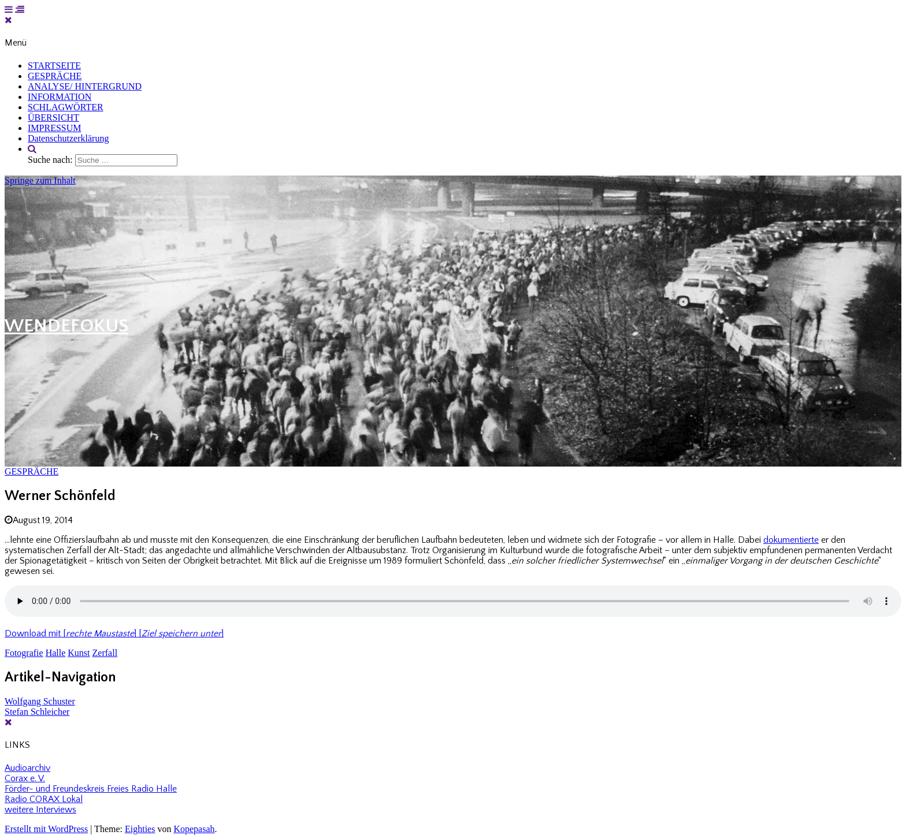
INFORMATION (59, 97)
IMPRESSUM (54, 128)
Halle (56, 653)
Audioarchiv (27, 768)
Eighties (140, 829)
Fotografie (24, 653)
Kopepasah (193, 829)
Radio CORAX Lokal (44, 799)
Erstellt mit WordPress (46, 829)
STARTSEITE (54, 65)
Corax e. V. (25, 778)
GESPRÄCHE (54, 76)
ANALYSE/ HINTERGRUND (85, 86)
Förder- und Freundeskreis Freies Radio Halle (91, 789)
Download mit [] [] (114, 633)
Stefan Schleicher (37, 712)
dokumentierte (791, 540)
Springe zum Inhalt (40, 180)
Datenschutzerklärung (68, 138)
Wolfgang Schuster (40, 701)
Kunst (79, 653)
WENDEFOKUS (66, 326)
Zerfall (105, 653)
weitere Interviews (40, 809)
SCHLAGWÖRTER (65, 107)
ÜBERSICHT (53, 117)
